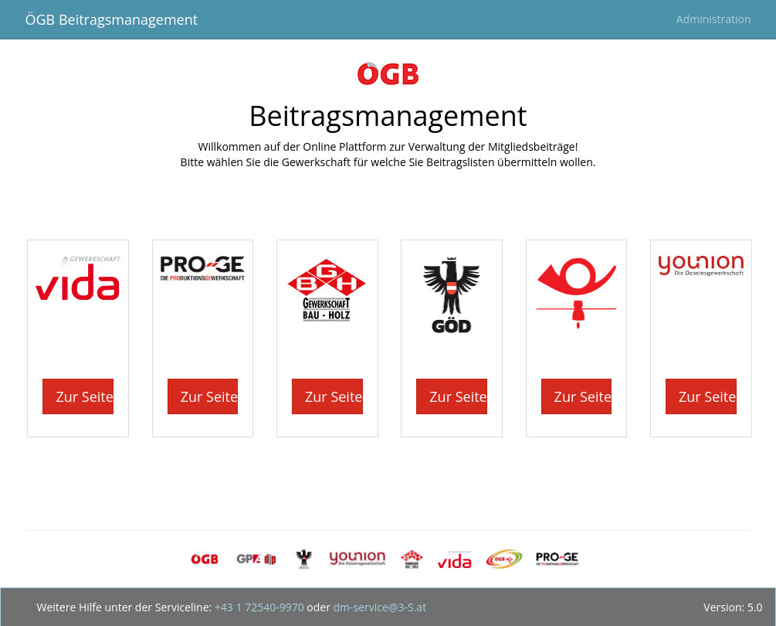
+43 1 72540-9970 (257, 607)
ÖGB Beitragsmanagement (111, 19)
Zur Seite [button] (84, 396)
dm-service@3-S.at (378, 607)
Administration (713, 19)
